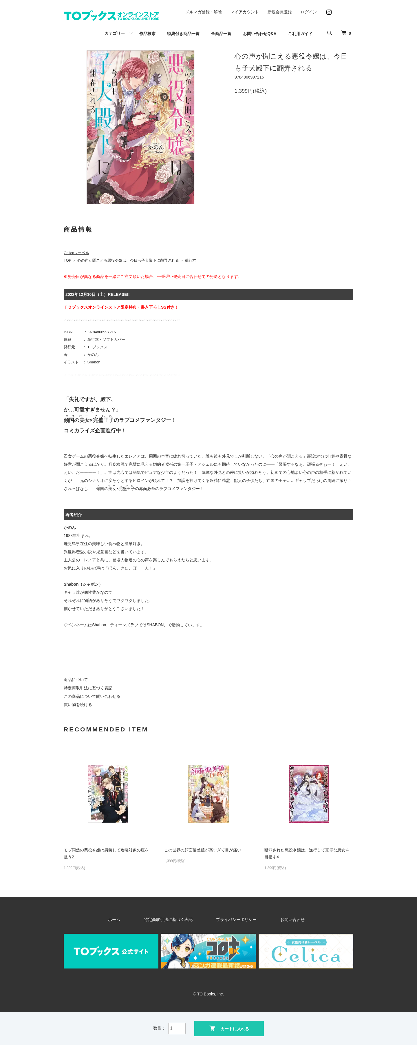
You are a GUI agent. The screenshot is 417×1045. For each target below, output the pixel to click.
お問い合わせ (272, 919)
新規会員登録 (280, 12)
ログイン (309, 12)
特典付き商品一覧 (183, 33)
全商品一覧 (221, 33)
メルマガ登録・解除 (203, 12)
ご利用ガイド (300, 33)
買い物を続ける (78, 704)
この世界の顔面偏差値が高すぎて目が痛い (202, 850)
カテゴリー (115, 33)
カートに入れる (229, 1028)
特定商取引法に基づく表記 (88, 688)
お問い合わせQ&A (259, 33)
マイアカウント (245, 12)
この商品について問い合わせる (92, 696)
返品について (76, 679)
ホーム (139, 919)
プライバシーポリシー (231, 919)
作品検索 (147, 33)
